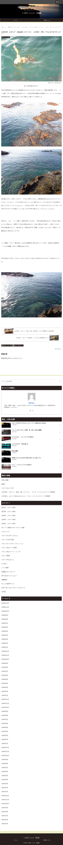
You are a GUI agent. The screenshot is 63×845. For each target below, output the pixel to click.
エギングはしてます (8, 488)
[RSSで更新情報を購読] (33, 411)
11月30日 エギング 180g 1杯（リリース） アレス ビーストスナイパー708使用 (28, 492)
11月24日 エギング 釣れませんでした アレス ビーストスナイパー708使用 (26, 496)
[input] (31, 381)
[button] (60, 381)
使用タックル (47, 840)
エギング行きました (18, 345)
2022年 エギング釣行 (7, 345)
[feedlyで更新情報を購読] (30, 411)
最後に (4, 484)
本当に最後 (5, 480)
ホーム (16, 840)
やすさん (31, 403)
